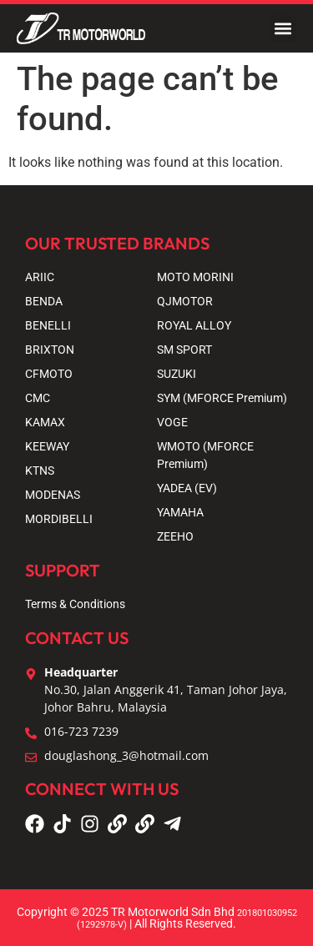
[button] (282, 29)
